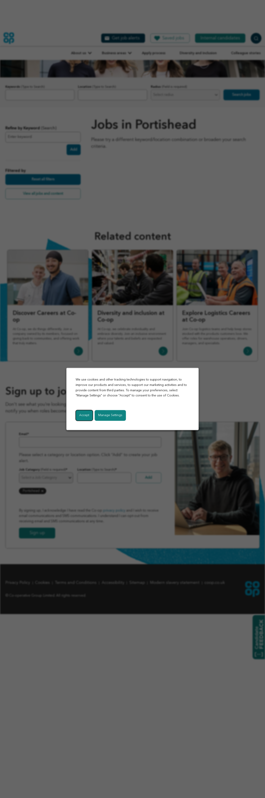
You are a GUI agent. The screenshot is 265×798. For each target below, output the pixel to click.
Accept (84, 415)
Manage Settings (110, 415)
